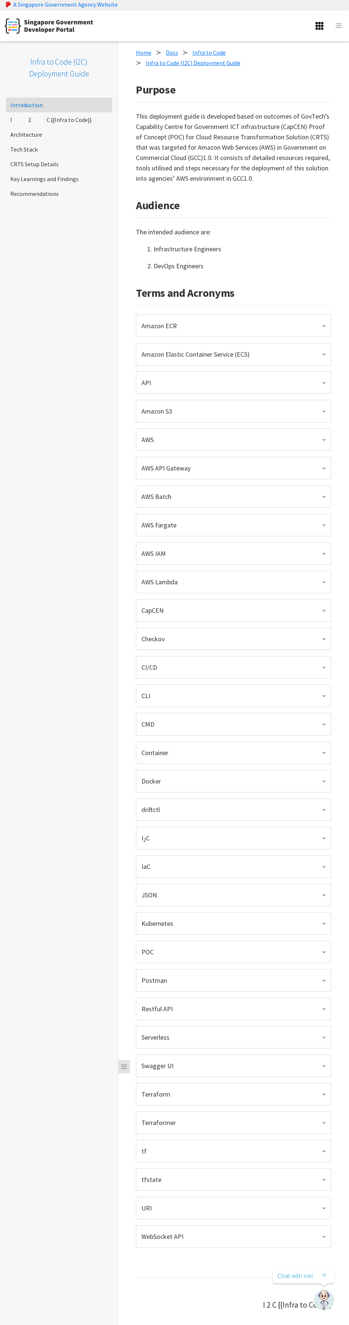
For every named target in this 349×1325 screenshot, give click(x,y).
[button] (233, 326)
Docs (172, 52)
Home (143, 52)
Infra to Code (209, 52)
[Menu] (124, 1066)
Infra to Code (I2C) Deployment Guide (193, 63)
